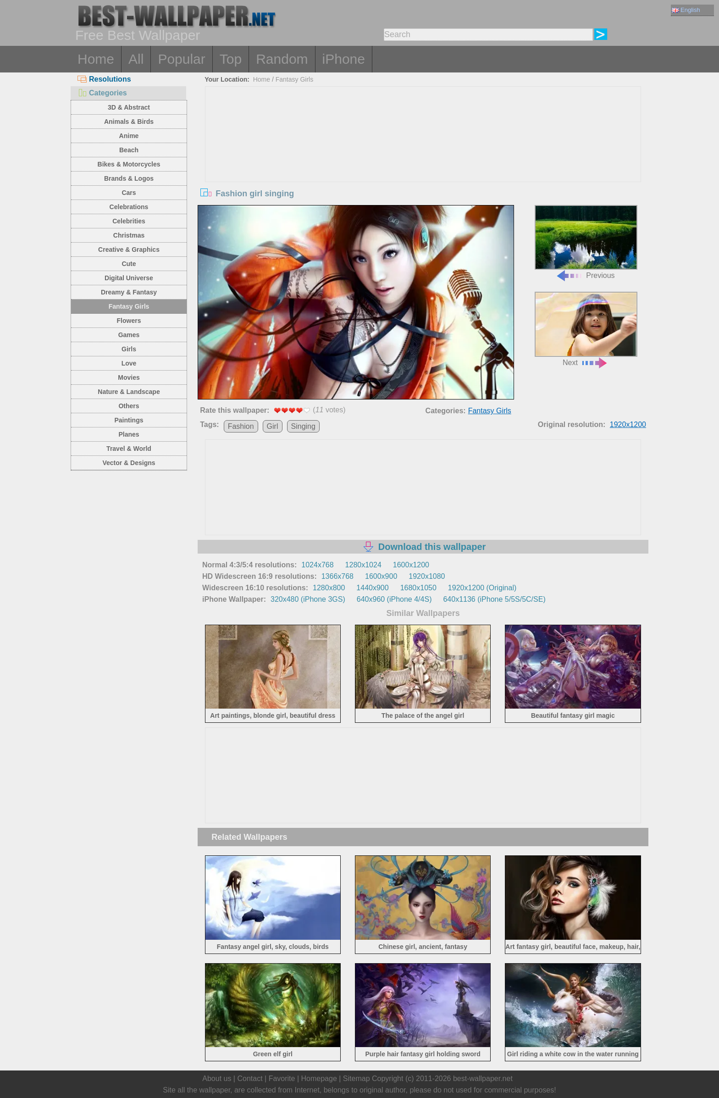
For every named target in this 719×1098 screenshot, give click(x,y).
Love (129, 363)
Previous (586, 242)
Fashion (241, 426)
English (686, 9)
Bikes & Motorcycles (129, 164)
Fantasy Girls (129, 306)
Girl (272, 426)
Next (586, 329)
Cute (129, 263)
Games (129, 334)
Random (282, 59)
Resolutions (104, 79)
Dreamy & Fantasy (129, 292)
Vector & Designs (128, 462)
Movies (128, 377)
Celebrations (129, 207)
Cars (129, 192)
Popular (181, 59)
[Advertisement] (423, 155)
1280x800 (329, 588)
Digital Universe (129, 278)
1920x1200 (628, 424)
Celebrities (128, 221)
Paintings (128, 420)
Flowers (129, 320)
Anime (129, 135)
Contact (249, 1078)
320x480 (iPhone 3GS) (308, 599)
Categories (102, 93)
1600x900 (381, 576)
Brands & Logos (129, 178)
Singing (303, 426)
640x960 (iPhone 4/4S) (394, 599)
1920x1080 (427, 576)
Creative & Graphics (129, 249)
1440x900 (372, 588)
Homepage (319, 1078)
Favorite (282, 1078)
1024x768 (317, 565)
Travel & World (128, 448)
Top (231, 59)
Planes (128, 434)
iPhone (343, 59)
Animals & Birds (129, 121)
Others (128, 406)
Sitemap (356, 1078)
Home (95, 59)
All (136, 59)
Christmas (128, 235)
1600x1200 (411, 565)
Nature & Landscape (129, 391)
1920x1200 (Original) (482, 588)
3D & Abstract (129, 107)
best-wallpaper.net (483, 1078)
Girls (129, 349)
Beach (128, 150)
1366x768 (337, 576)
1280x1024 (363, 565)
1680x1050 (418, 588)
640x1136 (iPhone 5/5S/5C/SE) (494, 599)
